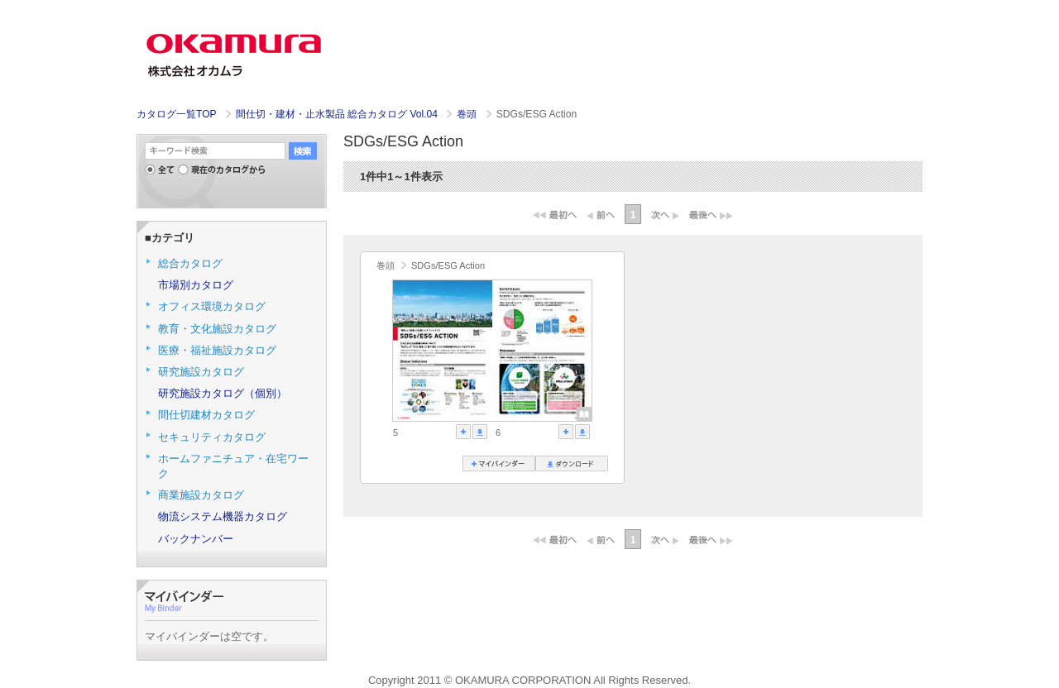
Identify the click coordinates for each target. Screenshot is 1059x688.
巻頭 (468, 114)
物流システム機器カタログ (222, 516)
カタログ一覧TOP (176, 114)
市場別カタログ (195, 285)
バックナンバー (195, 539)
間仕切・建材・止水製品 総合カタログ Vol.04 (338, 114)
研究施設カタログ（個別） (222, 393)
